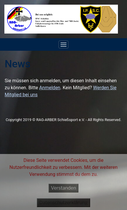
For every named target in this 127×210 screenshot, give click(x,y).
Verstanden (63, 188)
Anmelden (49, 87)
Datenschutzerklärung (63, 202)
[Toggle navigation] (63, 45)
